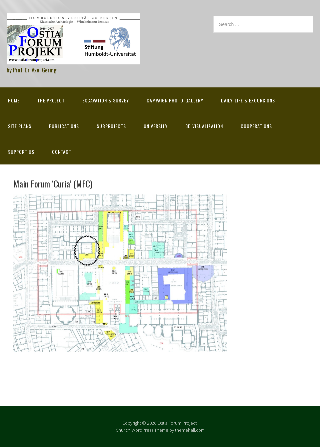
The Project (51, 100)
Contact (61, 151)
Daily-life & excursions (248, 100)
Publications (64, 125)
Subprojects (111, 125)
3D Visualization (204, 125)
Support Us (21, 151)
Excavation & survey (105, 100)
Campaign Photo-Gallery (175, 100)
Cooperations (256, 125)
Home (14, 100)
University (156, 125)
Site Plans (19, 125)
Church (123, 430)
